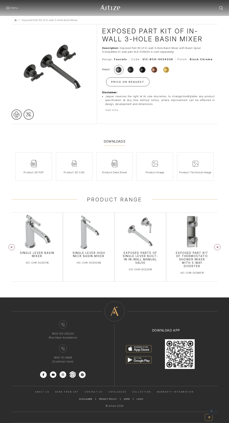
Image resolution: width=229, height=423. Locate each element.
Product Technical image (195, 172)
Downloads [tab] (114, 141)
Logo (140, 399)
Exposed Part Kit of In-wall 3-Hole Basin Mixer (50, 20)
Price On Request (127, 81)
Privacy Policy (108, 399)
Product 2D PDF (34, 172)
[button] (217, 247)
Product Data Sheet (114, 172)
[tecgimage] (29, 115)
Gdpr (127, 399)
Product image (155, 172)
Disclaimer (85, 399)
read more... (113, 109)
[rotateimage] (16, 115)
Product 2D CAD (74, 172)
